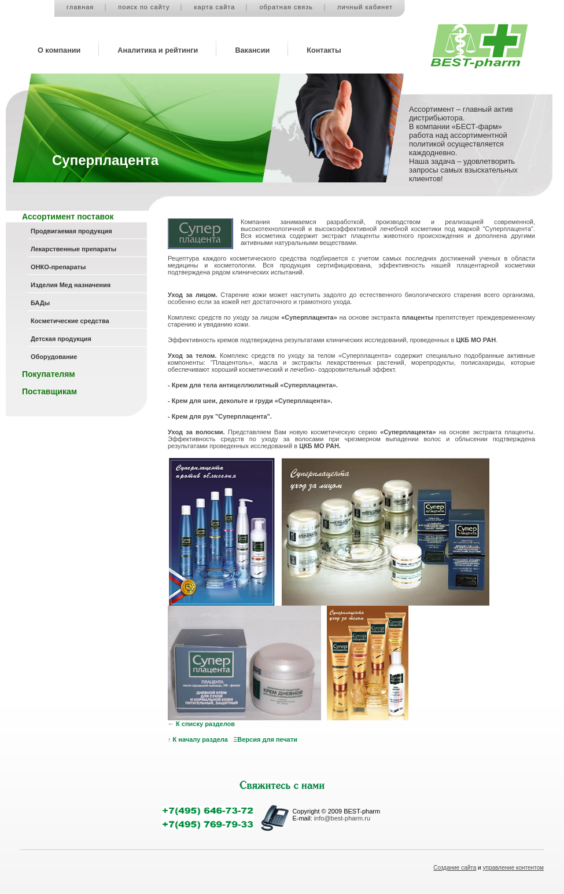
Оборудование (54, 356)
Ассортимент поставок (67, 216)
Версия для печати (267, 739)
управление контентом (513, 867)
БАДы (40, 302)
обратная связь (286, 6)
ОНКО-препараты (58, 266)
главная (80, 6)
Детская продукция (61, 338)
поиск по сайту (143, 6)
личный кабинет (365, 6)
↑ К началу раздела (198, 739)
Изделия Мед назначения (70, 284)
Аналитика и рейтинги (157, 50)
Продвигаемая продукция (71, 231)
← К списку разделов (201, 723)
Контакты (324, 50)
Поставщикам (49, 391)
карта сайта (214, 6)
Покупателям (48, 374)
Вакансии (252, 50)
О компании (59, 50)
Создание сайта (454, 867)
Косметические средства (70, 320)
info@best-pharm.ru (342, 818)
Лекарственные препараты (73, 249)
